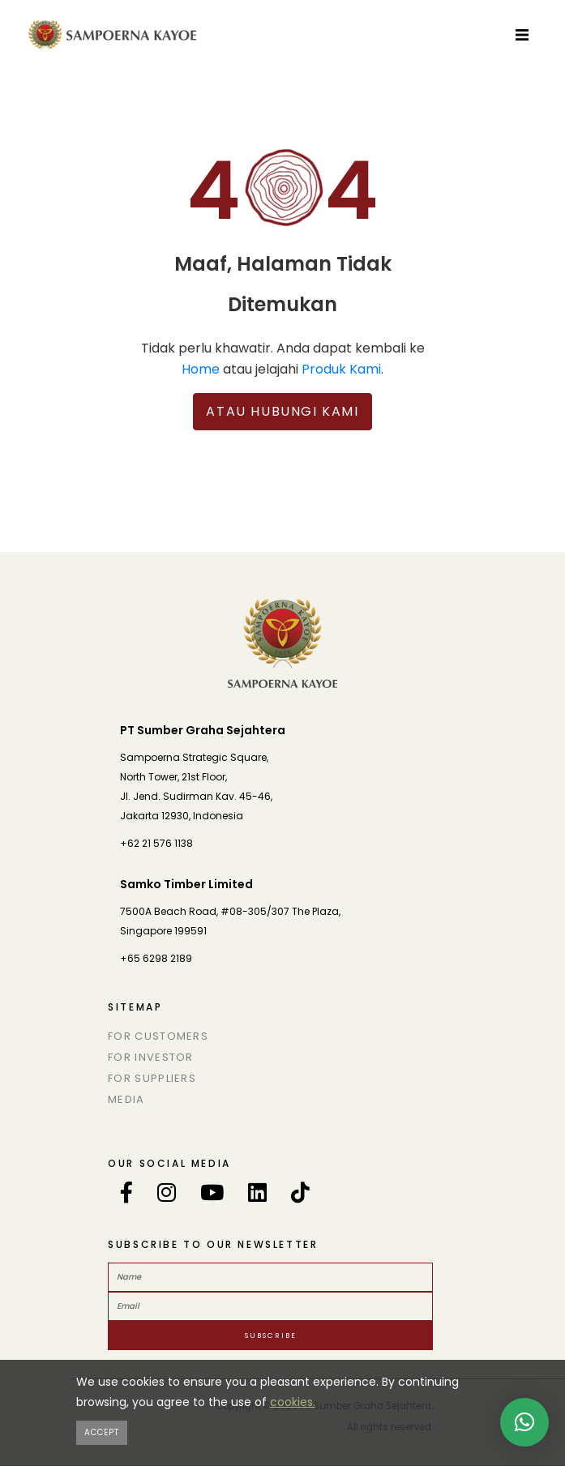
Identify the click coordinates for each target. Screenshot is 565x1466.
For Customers (158, 1036)
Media (126, 1099)
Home (201, 369)
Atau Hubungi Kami (282, 411)
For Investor (151, 1057)
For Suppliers (152, 1078)
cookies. (292, 1402)
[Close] (101, 1433)
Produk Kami (341, 369)
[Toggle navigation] (522, 34)
